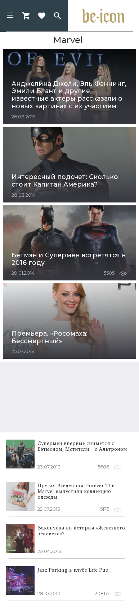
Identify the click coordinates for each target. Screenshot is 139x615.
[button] (10, 16)
